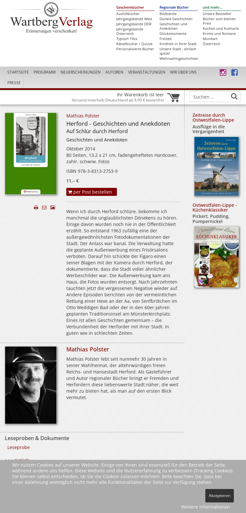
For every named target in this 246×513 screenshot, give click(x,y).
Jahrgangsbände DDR (134, 24)
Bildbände (168, 14)
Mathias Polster (83, 116)
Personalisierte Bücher (135, 49)
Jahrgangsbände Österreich (129, 31)
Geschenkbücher (130, 7)
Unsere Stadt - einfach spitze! (178, 51)
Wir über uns (183, 72)
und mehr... (213, 7)
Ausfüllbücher (128, 14)
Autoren (114, 72)
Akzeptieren (219, 495)
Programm (45, 72)
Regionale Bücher (174, 7)
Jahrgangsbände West (134, 19)
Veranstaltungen (146, 72)
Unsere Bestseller (217, 14)
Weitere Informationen (205, 507)
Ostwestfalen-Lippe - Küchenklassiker (215, 207)
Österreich (211, 44)
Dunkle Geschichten (176, 19)
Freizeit (166, 38)
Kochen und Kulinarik (221, 28)
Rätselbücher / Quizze (134, 44)
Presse (14, 82)
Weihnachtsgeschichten (179, 58)
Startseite (18, 72)
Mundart (210, 38)
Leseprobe (18, 447)
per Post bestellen (90, 192)
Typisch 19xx (126, 38)
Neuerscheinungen (81, 72)
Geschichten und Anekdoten (173, 26)
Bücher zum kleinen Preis (219, 21)
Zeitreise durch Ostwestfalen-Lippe (213, 117)
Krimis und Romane (219, 33)
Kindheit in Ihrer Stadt (178, 44)
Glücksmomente (173, 33)
